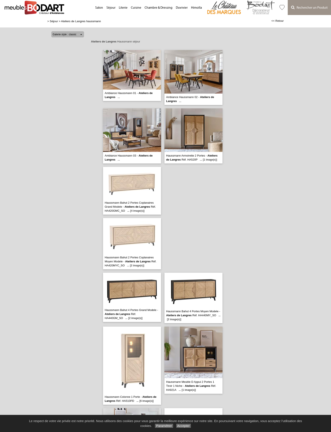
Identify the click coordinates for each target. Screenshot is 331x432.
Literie (123, 8)
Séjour (110, 8)
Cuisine (136, 8)
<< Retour (277, 20)
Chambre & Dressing (158, 8)
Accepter (183, 426)
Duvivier (182, 8)
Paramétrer (164, 426)
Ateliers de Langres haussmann (81, 21)
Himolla (196, 8)
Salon (99, 8)
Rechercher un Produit (309, 7)
